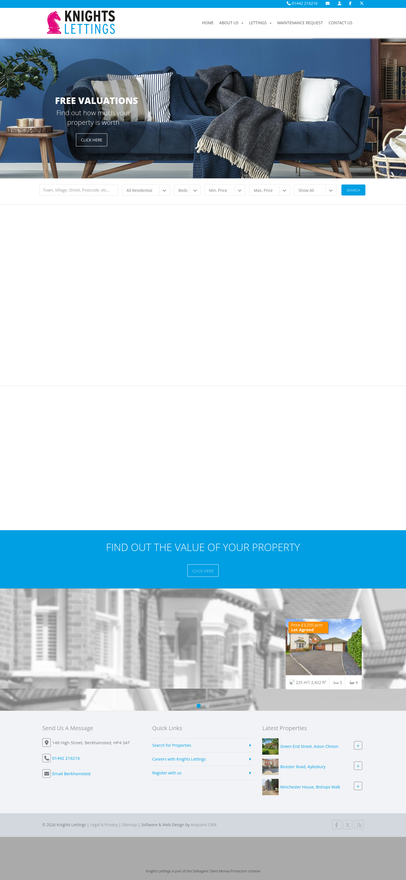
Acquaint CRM (203, 824)
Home (208, 22)
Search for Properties (171, 745)
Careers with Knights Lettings (179, 759)
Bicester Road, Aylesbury (303, 766)
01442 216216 (302, 3)
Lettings (260, 22)
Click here (203, 571)
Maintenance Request (300, 22)
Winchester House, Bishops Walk (310, 787)
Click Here (91, 140)
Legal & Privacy (104, 824)
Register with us (166, 772)
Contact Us (340, 22)
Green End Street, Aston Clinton (309, 746)
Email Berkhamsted (71, 773)
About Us (231, 22)
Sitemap (129, 824)
